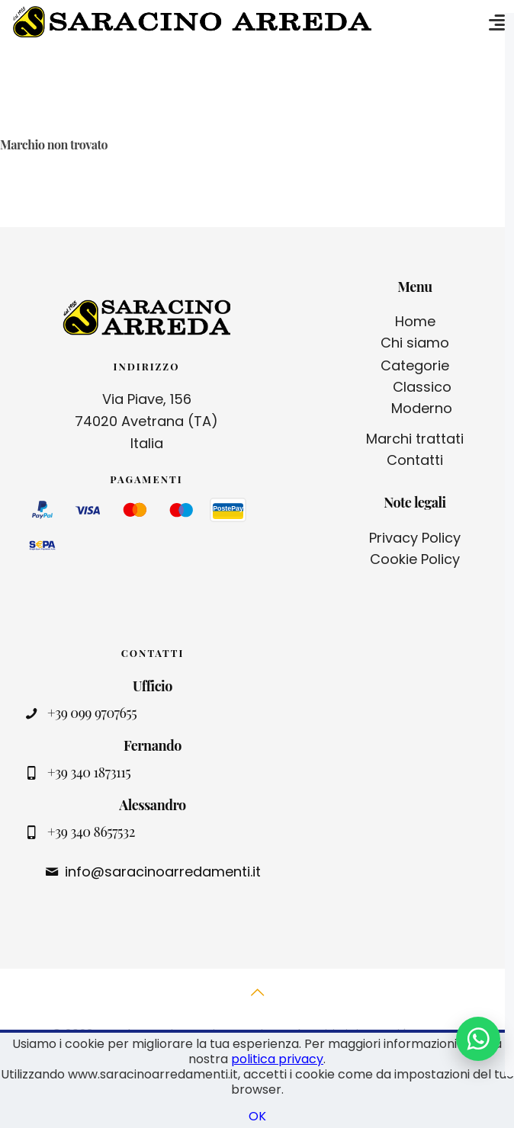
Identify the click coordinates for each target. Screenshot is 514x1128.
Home (415, 321)
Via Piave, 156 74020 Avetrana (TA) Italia (146, 421)
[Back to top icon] (257, 1001)
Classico (422, 386)
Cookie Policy (415, 559)
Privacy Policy (415, 537)
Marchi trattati (415, 438)
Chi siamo (415, 342)
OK (257, 1116)
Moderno (421, 408)
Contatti (415, 459)
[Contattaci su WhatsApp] (478, 1039)
